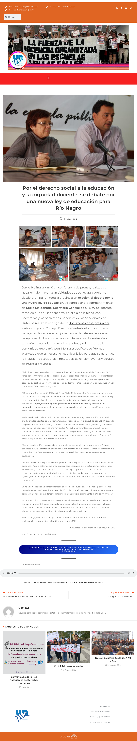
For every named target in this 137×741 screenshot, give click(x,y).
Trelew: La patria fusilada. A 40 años (113, 659)
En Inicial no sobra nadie (68, 666)
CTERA (80, 582)
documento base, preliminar (89, 323)
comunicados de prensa (43, 582)
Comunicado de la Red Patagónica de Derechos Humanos (24, 680)
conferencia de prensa (66, 582)
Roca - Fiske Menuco (93, 582)
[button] (48, 78)
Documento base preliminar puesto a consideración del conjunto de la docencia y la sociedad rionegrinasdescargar (68, 549)
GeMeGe (23, 607)
